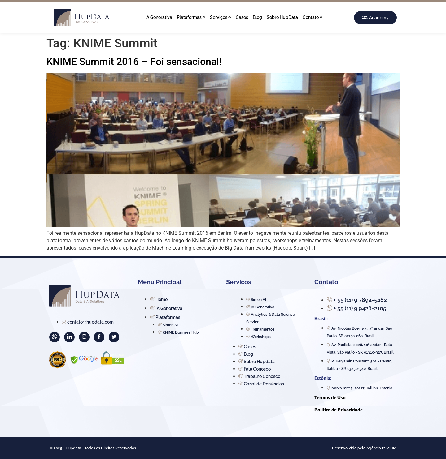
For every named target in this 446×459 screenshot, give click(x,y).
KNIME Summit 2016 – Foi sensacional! (133, 61)
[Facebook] (99, 337)
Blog (257, 17)
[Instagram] (84, 337)
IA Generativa (158, 17)
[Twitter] (114, 337)
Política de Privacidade (338, 409)
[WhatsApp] (54, 337)
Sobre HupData (282, 17)
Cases (242, 17)
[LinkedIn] (69, 337)
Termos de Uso (330, 397)
